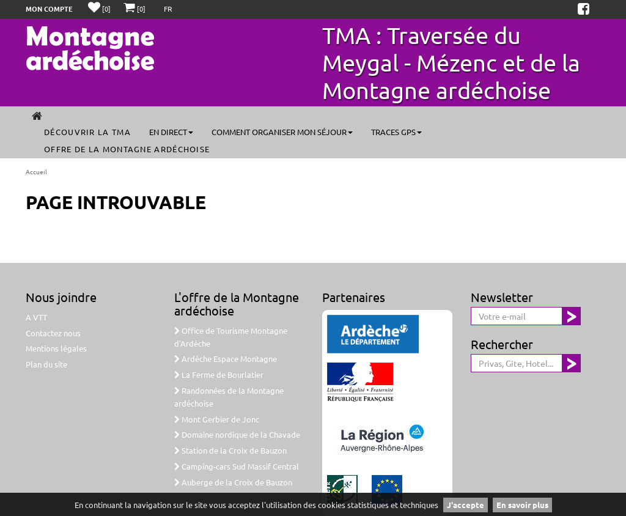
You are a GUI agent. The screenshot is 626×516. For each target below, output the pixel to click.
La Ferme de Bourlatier (218, 374)
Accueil (36, 171)
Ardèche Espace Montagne (225, 358)
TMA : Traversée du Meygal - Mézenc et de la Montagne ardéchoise (451, 62)
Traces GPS (396, 132)
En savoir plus (522, 504)
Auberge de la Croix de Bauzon (233, 482)
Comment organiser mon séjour (282, 132)
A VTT (36, 317)
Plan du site (46, 364)
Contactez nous (53, 333)
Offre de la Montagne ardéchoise (127, 149)
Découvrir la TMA (87, 132)
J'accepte (465, 504)
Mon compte (49, 8)
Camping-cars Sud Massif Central (236, 466)
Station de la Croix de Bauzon (230, 450)
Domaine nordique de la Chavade (237, 434)
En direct (171, 132)
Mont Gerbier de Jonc (216, 419)
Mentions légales (56, 348)
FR (168, 8)
